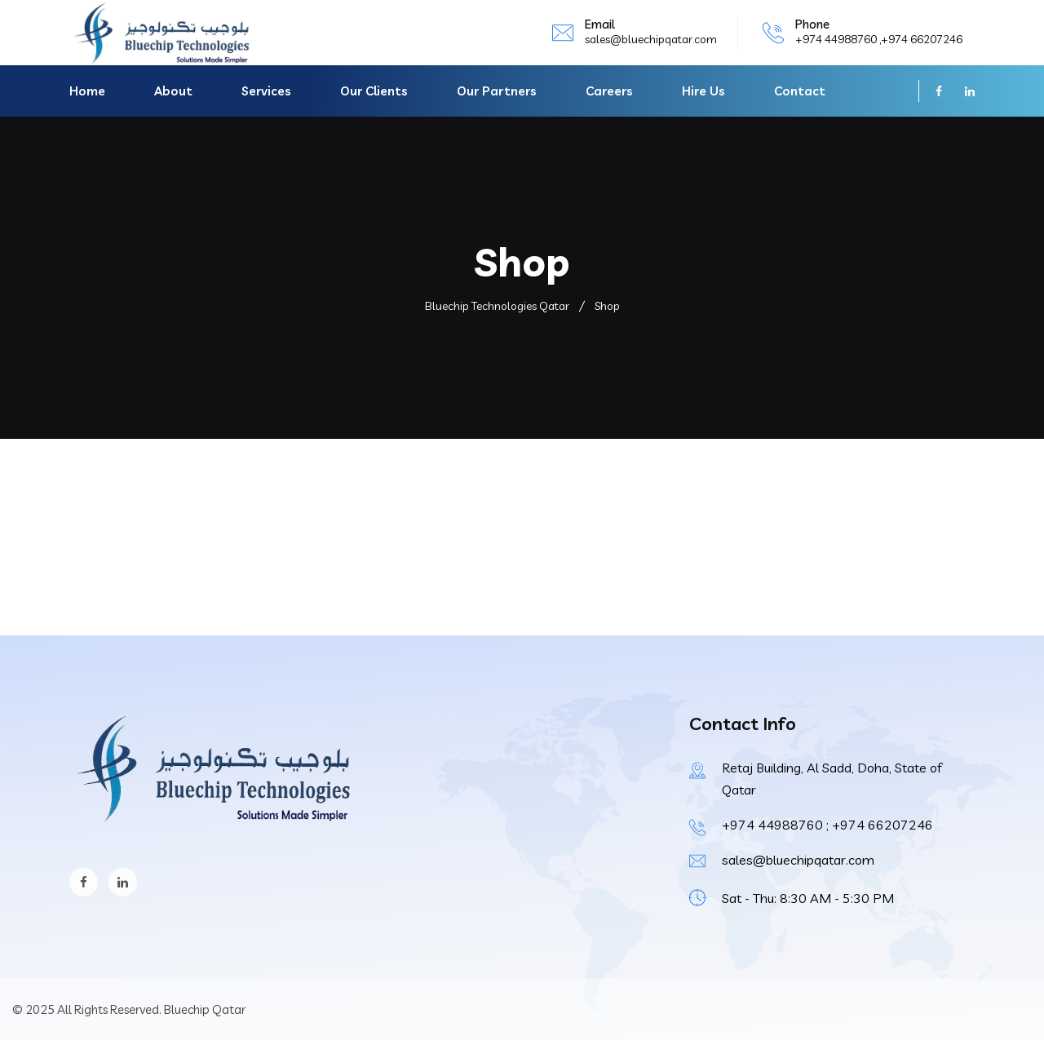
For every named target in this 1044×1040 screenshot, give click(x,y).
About (173, 91)
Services (266, 91)
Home (87, 91)
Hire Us (703, 91)
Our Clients (374, 91)
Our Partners (497, 91)
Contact (799, 91)
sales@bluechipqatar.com (651, 39)
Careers (609, 91)
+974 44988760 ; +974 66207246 (827, 825)
